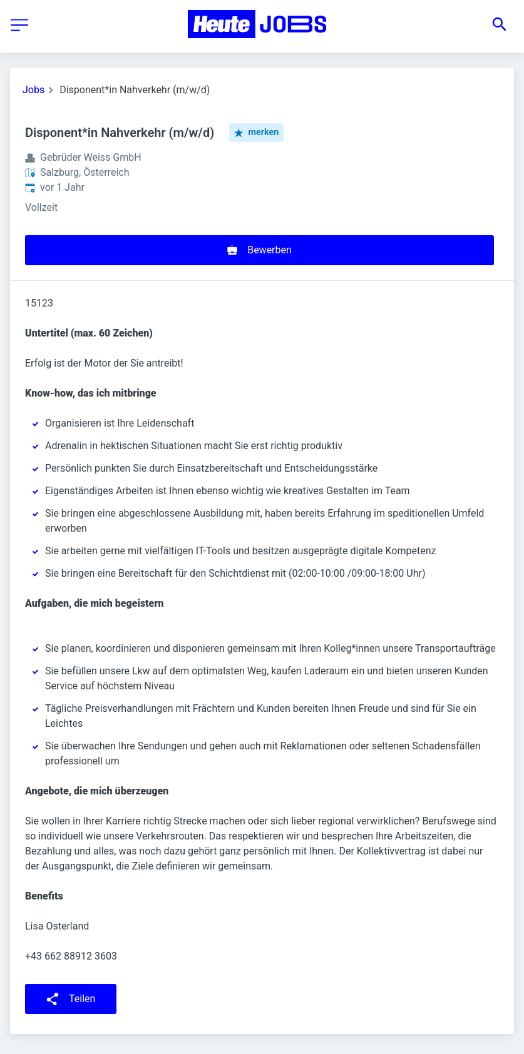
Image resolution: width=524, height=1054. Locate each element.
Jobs (33, 90)
